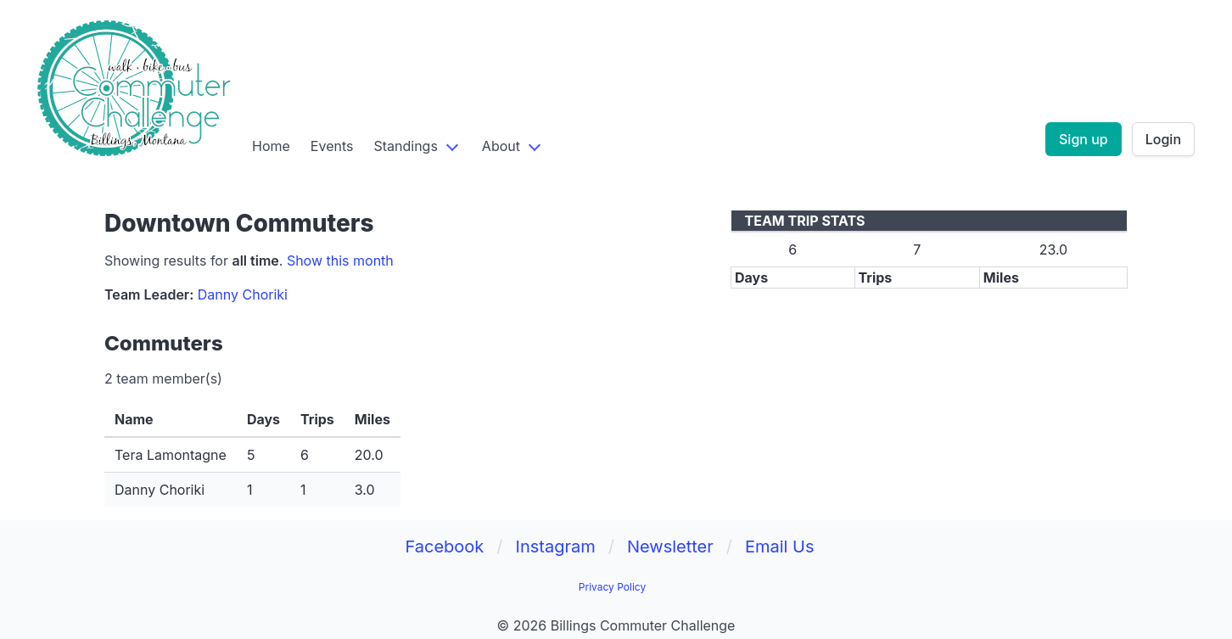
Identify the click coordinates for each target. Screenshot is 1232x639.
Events (332, 145)
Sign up (1083, 139)
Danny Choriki (243, 294)
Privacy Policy (612, 586)
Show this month (340, 260)
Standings (405, 145)
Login (1163, 139)
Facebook (444, 546)
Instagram (556, 546)
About (501, 145)
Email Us (780, 546)
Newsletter (670, 546)
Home (271, 145)
